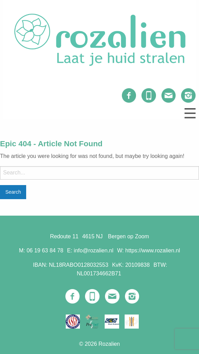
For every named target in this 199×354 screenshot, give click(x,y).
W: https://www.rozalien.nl (148, 250)
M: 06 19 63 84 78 (41, 250)
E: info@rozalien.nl (90, 250)
